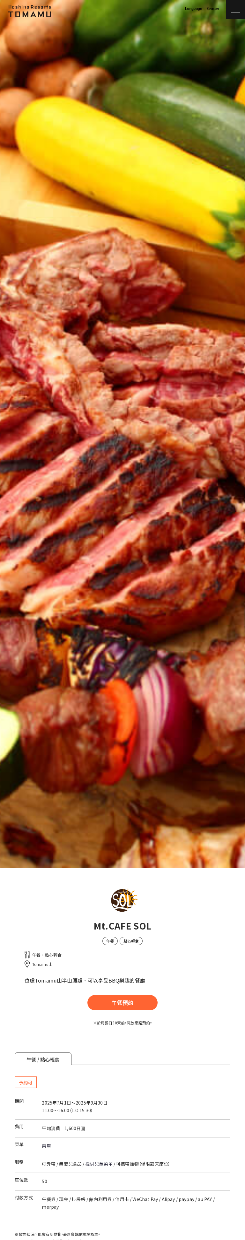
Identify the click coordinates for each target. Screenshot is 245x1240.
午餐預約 (123, 1003)
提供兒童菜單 (99, 1163)
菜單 (46, 1146)
